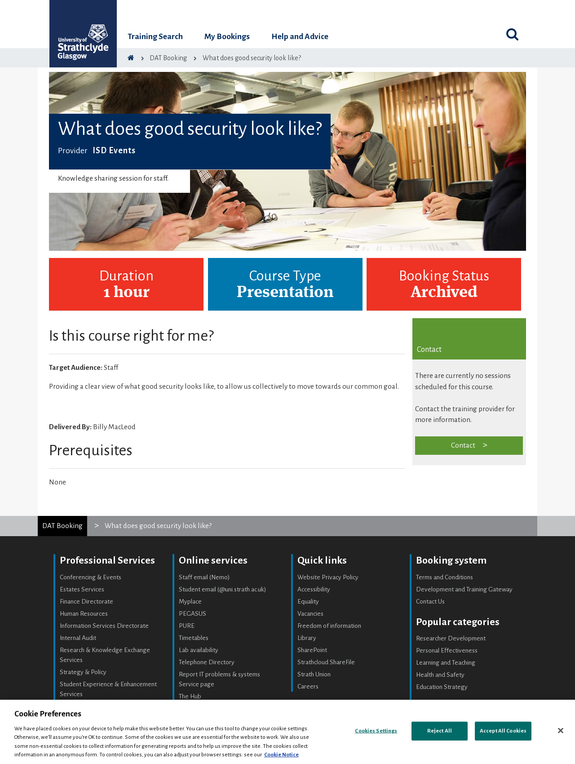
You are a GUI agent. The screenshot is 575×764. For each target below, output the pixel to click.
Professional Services (107, 560)
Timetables (193, 638)
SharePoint (312, 650)
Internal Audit (78, 638)
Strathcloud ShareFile (326, 662)
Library (306, 638)
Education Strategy (442, 687)
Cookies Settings (376, 731)
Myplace (190, 601)
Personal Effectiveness (447, 650)
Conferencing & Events (90, 577)
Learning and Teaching (445, 662)
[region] (287, 732)
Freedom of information (329, 625)
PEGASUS (192, 613)
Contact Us (430, 601)
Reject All (439, 731)
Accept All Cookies (503, 731)
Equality (308, 601)
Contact (463, 445)
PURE (187, 625)
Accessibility (313, 589)
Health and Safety (440, 674)
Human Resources (84, 613)
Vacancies (310, 613)
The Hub (190, 696)
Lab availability (198, 650)
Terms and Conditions (444, 577)
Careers (307, 686)
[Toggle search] (512, 34)
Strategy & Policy (83, 672)
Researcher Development (451, 638)
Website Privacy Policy (327, 577)
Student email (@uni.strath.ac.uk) (222, 589)
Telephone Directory (206, 662)
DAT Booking (62, 525)
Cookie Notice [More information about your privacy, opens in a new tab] (281, 755)
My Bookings (227, 36)
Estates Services (82, 589)
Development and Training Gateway (464, 589)
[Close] (561, 731)
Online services (213, 560)
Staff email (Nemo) (204, 577)
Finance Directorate (86, 601)
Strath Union (314, 674)
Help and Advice (299, 36)
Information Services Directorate (104, 625)
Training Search (155, 36)
